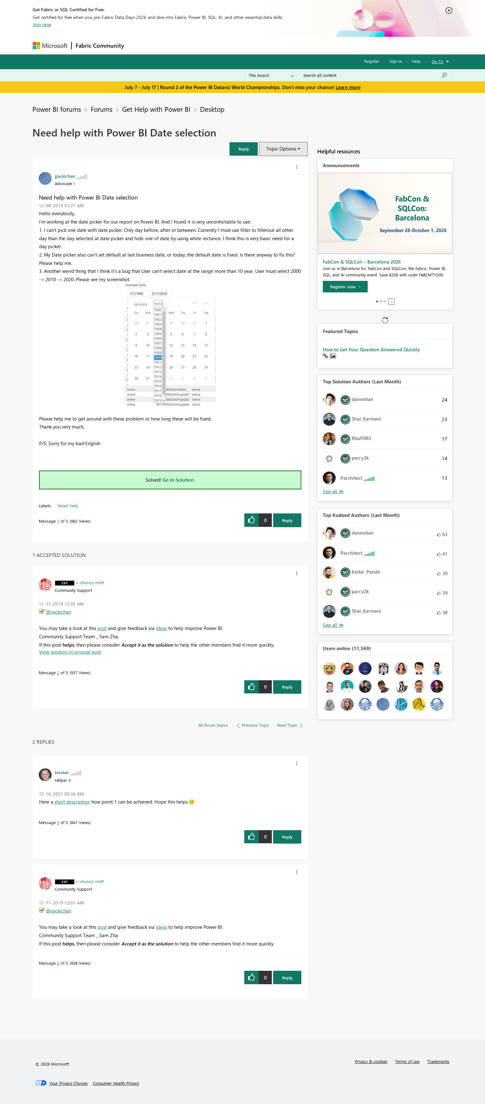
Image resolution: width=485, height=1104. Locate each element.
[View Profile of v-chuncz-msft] (90, 582)
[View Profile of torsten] (62, 772)
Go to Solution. (179, 480)
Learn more (348, 87)
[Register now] (345, 286)
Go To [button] (437, 61)
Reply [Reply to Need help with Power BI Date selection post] (287, 520)
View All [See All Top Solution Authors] (333, 491)
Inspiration (167, 45)
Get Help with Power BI (156, 108)
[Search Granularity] (271, 75)
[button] (244, 148)
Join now (42, 24)
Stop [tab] (391, 301)
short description (72, 801)
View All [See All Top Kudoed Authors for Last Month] (333, 625)
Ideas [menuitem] (161, 628)
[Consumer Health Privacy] (116, 1083)
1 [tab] (377, 301)
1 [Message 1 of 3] (58, 521)
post (102, 628)
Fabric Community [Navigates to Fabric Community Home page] (100, 45)
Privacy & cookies (371, 1061)
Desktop (212, 108)
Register (372, 61)
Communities (222, 45)
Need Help (68, 505)
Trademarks (438, 1061)
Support (302, 45)
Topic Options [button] (281, 148)
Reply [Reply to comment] (287, 687)
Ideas (193, 45)
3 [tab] (384, 301)
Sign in (395, 61)
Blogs (250, 45)
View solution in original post (70, 652)
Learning (275, 45)
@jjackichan (58, 612)
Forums (139, 45)
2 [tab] (381, 301)
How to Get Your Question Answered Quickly (371, 349)
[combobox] (375, 75)
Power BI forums (56, 108)
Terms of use (407, 1061)
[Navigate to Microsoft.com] (50, 45)
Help (416, 61)
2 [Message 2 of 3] (58, 672)
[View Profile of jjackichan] (65, 176)
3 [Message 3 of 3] (58, 822)
